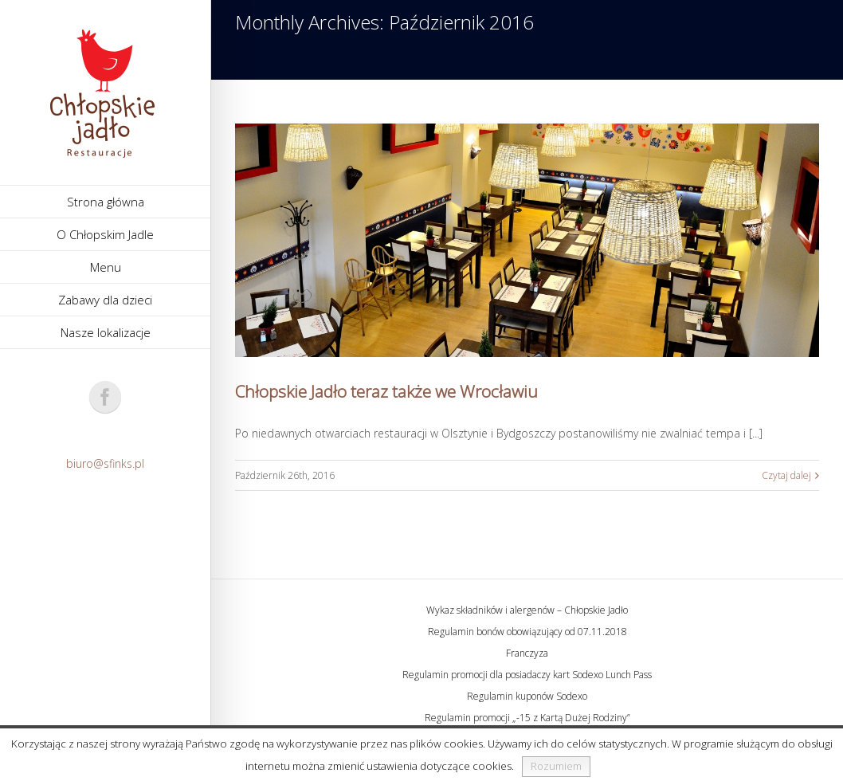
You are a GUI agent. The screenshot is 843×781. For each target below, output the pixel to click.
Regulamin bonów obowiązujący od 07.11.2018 (527, 631)
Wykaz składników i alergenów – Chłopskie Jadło (527, 610)
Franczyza (527, 653)
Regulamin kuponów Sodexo (527, 696)
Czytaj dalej (786, 475)
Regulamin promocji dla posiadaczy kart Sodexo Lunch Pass (527, 674)
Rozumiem (556, 766)
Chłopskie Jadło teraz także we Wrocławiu (386, 391)
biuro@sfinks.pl (105, 463)
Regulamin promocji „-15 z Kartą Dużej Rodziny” (527, 717)
